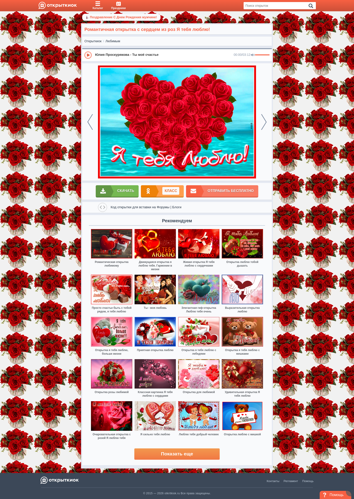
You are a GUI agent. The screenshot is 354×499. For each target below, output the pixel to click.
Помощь (308, 481)
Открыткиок (93, 41)
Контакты (273, 481)
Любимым (112, 41)
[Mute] (252, 55)
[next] (264, 122)
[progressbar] (262, 55)
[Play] (88, 55)
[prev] (90, 122)
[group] (177, 55)
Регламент (291, 481)
